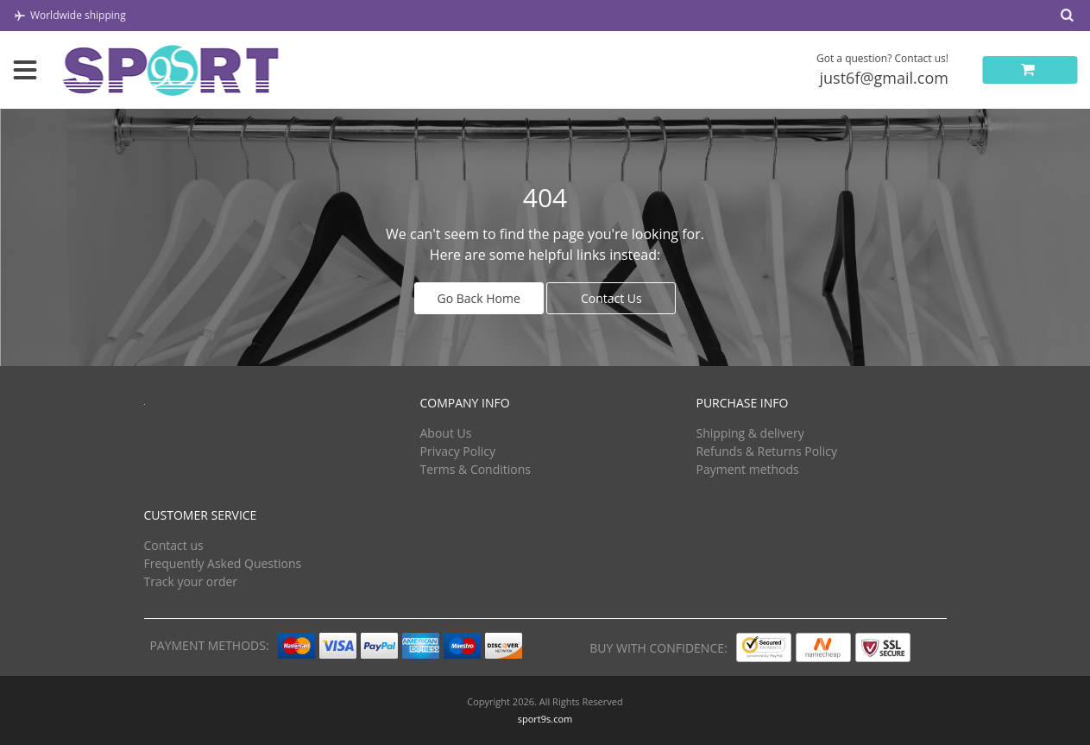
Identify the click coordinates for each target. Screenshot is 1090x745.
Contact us (174, 545)
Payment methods (747, 469)
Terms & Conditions (475, 469)
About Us (445, 433)
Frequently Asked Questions (223, 563)
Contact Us (611, 298)
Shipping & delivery (749, 433)
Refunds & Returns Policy (766, 451)
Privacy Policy (457, 451)
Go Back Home (479, 298)
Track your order (191, 581)
